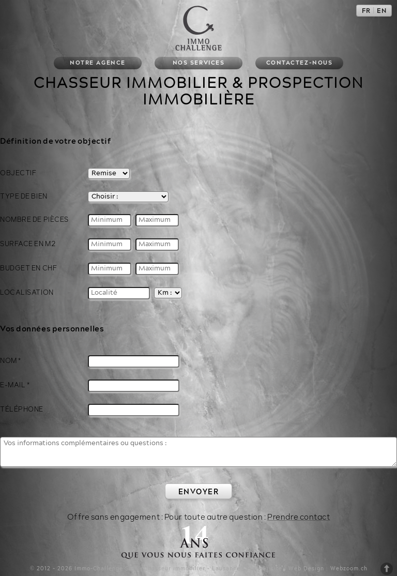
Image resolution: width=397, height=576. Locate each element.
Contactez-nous (299, 63)
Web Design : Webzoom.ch (328, 567)
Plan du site (264, 567)
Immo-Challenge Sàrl (105, 567)
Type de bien (24, 196)
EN (382, 11)
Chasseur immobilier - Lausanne (192, 567)
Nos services (198, 63)
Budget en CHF (28, 267)
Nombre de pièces (34, 219)
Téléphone (21, 408)
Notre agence (97, 63)
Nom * (10, 360)
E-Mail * (14, 384)
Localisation (27, 291)
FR (366, 11)
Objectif (18, 173)
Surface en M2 (27, 243)
